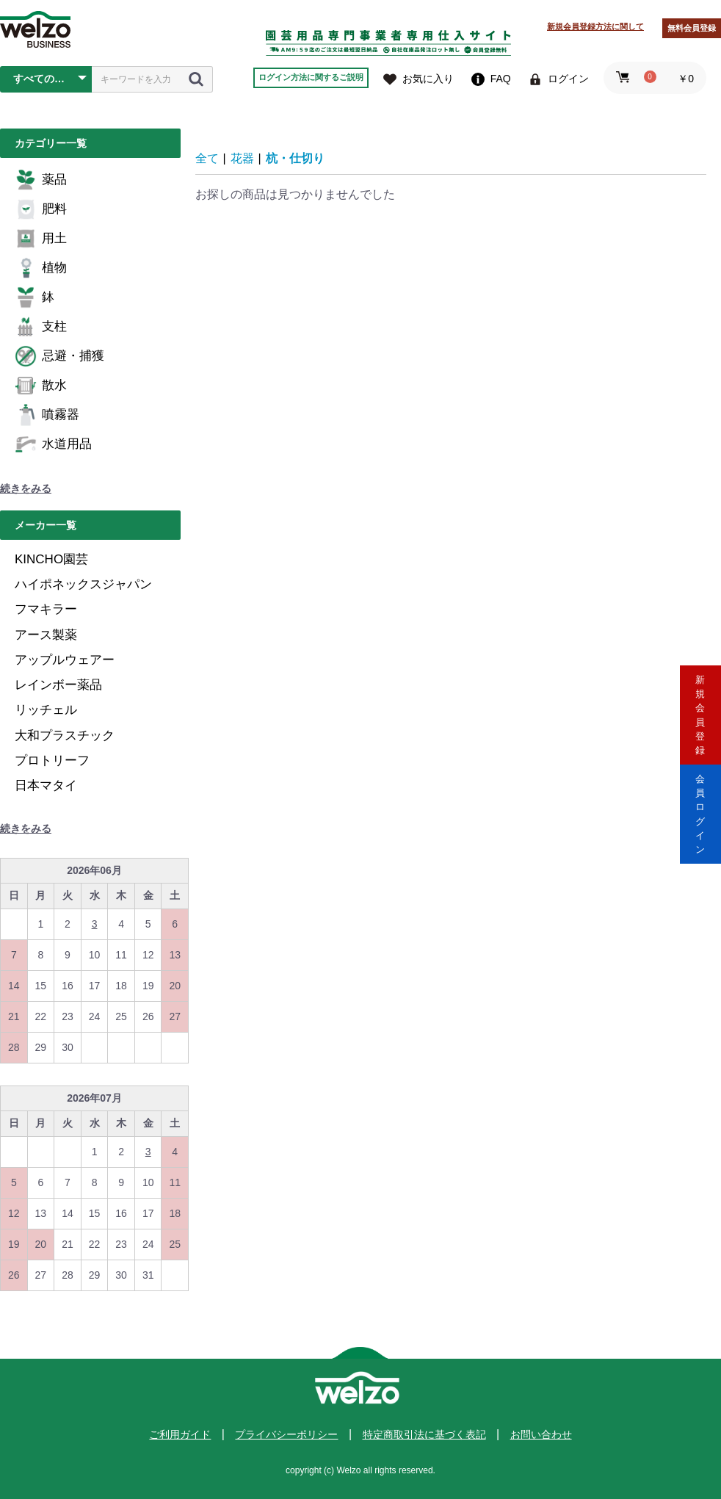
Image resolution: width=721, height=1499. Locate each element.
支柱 (41, 327)
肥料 (41, 209)
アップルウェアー (65, 660)
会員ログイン (700, 812)
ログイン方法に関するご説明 (310, 77)
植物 (41, 268)
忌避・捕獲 (59, 356)
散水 (41, 386)
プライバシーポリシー (286, 1434)
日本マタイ (46, 785)
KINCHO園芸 (51, 559)
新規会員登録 (700, 687)
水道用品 (53, 444)
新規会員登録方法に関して (595, 26)
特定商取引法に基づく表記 (424, 1434)
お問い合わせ (541, 1434)
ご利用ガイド (180, 1434)
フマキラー (46, 609)
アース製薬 (46, 635)
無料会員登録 (691, 28)
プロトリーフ (52, 760)
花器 (242, 158)
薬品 (41, 180)
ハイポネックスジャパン (83, 584)
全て (207, 158)
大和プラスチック (65, 736)
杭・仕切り (295, 158)
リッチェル (46, 710)
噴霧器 (47, 415)
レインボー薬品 (58, 685)
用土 (41, 239)
